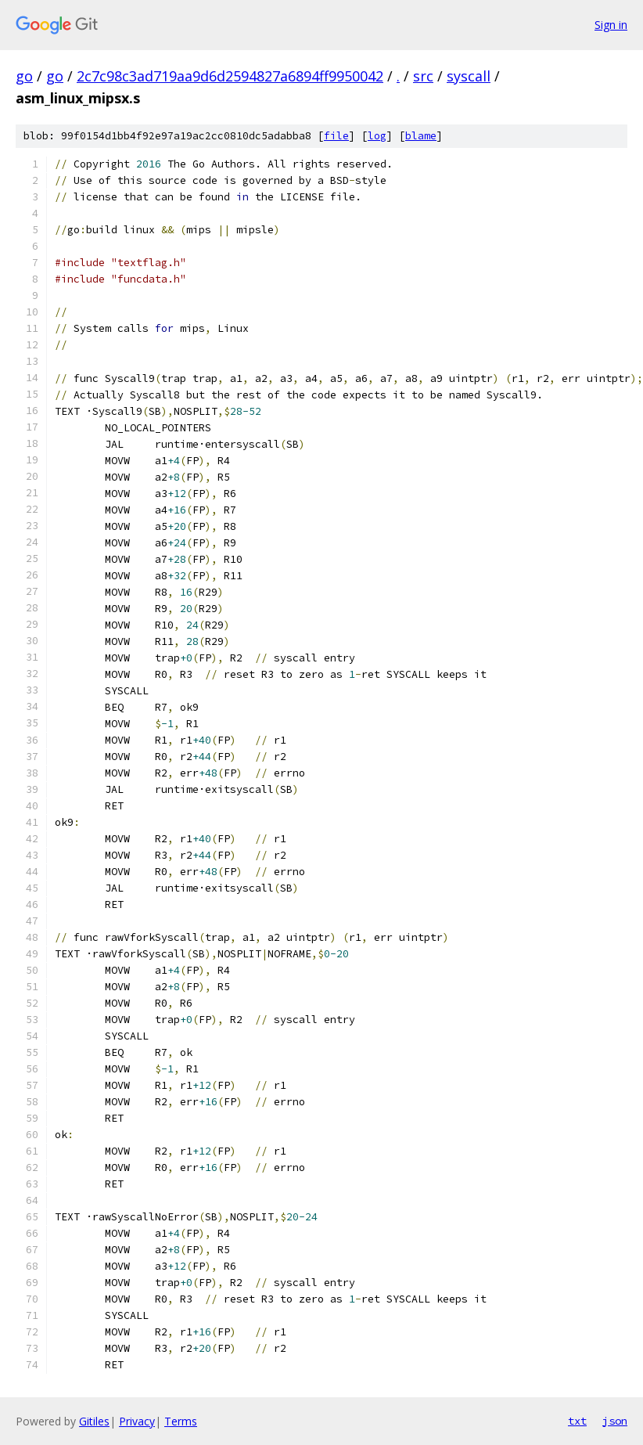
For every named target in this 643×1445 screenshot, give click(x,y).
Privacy (137, 1421)
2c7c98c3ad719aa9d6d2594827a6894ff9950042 (230, 76)
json (614, 1421)
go (24, 76)
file (336, 135)
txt (577, 1421)
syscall (468, 76)
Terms (180, 1421)
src (423, 76)
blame (420, 135)
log (377, 135)
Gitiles (94, 1421)
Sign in (611, 24)
